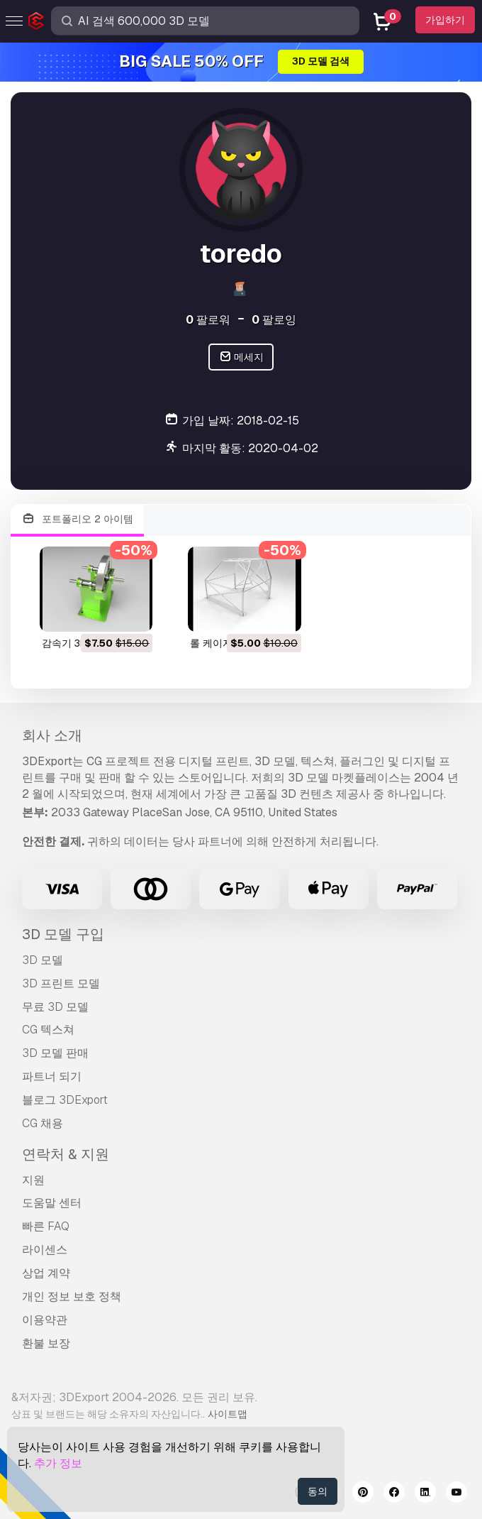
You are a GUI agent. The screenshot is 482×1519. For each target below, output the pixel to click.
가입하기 (445, 19)
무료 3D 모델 (55, 1006)
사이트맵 (227, 1414)
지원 (33, 1180)
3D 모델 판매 (55, 1053)
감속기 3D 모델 (76, 643)
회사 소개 (52, 735)
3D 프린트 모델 (61, 983)
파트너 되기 (52, 1076)
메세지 (241, 357)
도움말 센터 (52, 1202)
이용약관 (44, 1319)
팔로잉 (274, 319)
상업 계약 (46, 1273)
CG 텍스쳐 (48, 1029)
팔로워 (208, 319)
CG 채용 (42, 1123)
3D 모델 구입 (63, 934)
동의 (317, 1491)
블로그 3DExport (65, 1099)
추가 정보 (58, 1463)
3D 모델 (42, 960)
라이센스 (44, 1249)
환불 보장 (46, 1343)
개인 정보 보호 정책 (71, 1296)
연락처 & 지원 (65, 1154)
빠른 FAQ (45, 1226)
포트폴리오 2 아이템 (77, 519)
